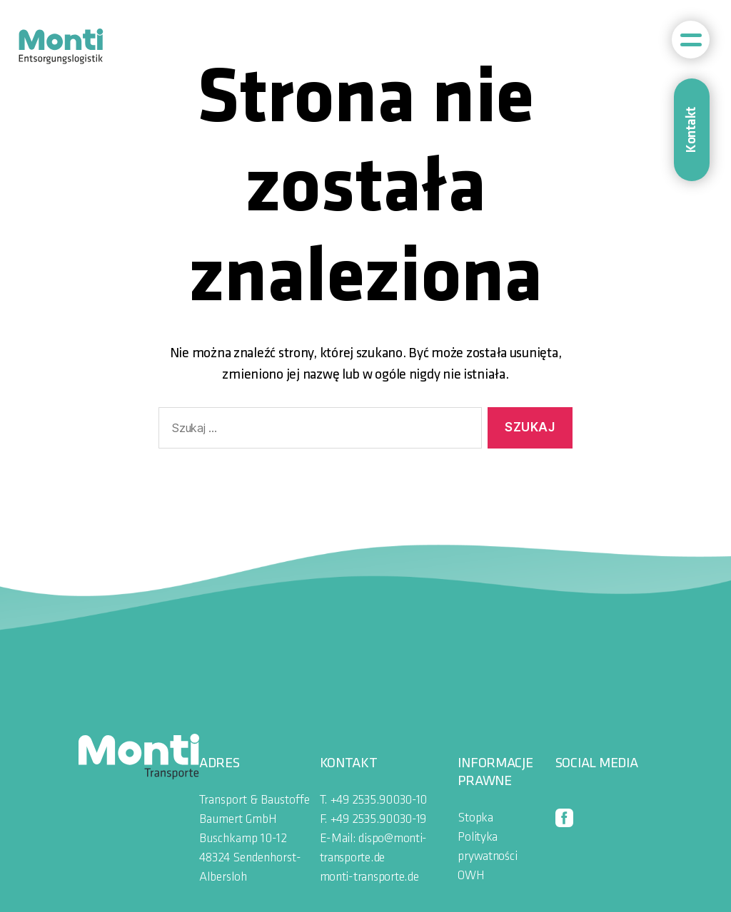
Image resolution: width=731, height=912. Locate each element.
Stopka (475, 818)
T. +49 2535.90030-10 (374, 800)
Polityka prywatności (487, 847)
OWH (471, 876)
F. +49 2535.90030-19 (373, 819)
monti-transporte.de (369, 877)
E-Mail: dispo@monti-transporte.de (374, 848)
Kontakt (692, 130)
